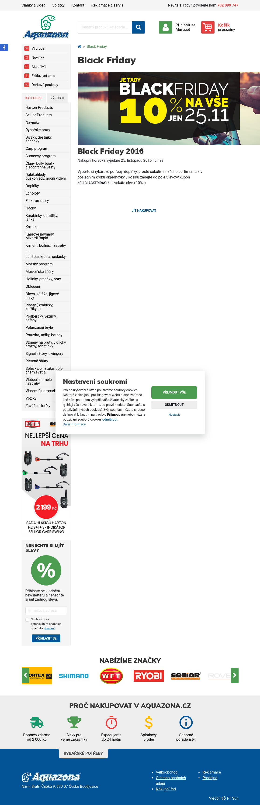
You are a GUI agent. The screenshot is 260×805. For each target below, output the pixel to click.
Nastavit (174, 415)
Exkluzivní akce (39, 75)
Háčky (31, 208)
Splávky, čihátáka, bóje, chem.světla (44, 370)
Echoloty (33, 193)
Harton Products (39, 107)
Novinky (34, 57)
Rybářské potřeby (83, 752)
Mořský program (39, 264)
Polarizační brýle (39, 327)
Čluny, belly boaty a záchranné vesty (40, 165)
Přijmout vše (174, 392)
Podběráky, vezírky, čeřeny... (41, 318)
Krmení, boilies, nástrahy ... (46, 247)
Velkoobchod (166, 772)
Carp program (37, 148)
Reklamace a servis (107, 5)
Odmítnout (174, 405)
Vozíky (31, 398)
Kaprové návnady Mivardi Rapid (40, 236)
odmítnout (109, 419)
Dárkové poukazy (41, 84)
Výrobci (57, 98)
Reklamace (211, 772)
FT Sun (229, 798)
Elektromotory (37, 201)
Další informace (74, 424)
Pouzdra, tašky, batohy (44, 335)
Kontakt (78, 5)
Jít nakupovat (144, 210)
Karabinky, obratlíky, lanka (42, 217)
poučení (49, 628)
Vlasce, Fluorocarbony (44, 391)
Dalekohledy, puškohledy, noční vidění (46, 176)
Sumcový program (41, 156)
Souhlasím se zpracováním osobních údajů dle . (46, 623)
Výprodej (34, 48)
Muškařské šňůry (40, 271)
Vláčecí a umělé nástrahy (39, 381)
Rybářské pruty (38, 130)
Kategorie (33, 98)
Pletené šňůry (37, 361)
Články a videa (33, 5)
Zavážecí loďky (38, 406)
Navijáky (33, 122)
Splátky (58, 5)
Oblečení (33, 286)
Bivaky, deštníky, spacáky (39, 139)
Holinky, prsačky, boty (43, 279)
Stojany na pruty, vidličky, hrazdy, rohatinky (46, 344)
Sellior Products (39, 115)
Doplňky (32, 186)
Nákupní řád (166, 789)
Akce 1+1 (35, 66)
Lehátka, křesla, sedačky (46, 256)
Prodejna (209, 778)
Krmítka (32, 227)
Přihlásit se (46, 638)
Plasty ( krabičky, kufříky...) (39, 307)
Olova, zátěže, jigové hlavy (42, 296)
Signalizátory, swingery (44, 353)
